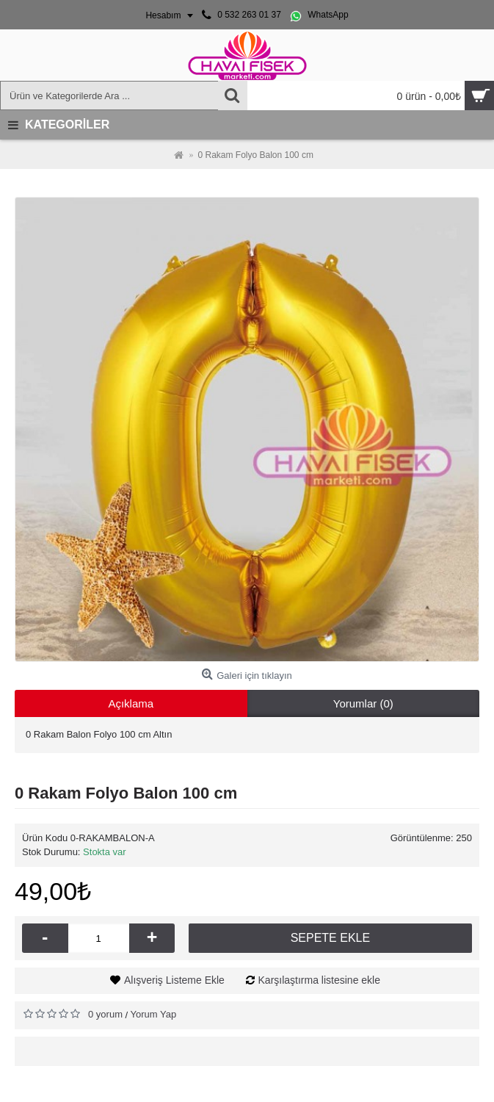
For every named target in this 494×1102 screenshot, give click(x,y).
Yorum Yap (154, 1014)
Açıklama (130, 703)
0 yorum (105, 1014)
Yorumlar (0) (363, 703)
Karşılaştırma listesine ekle (319, 980)
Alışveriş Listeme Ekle (174, 980)
